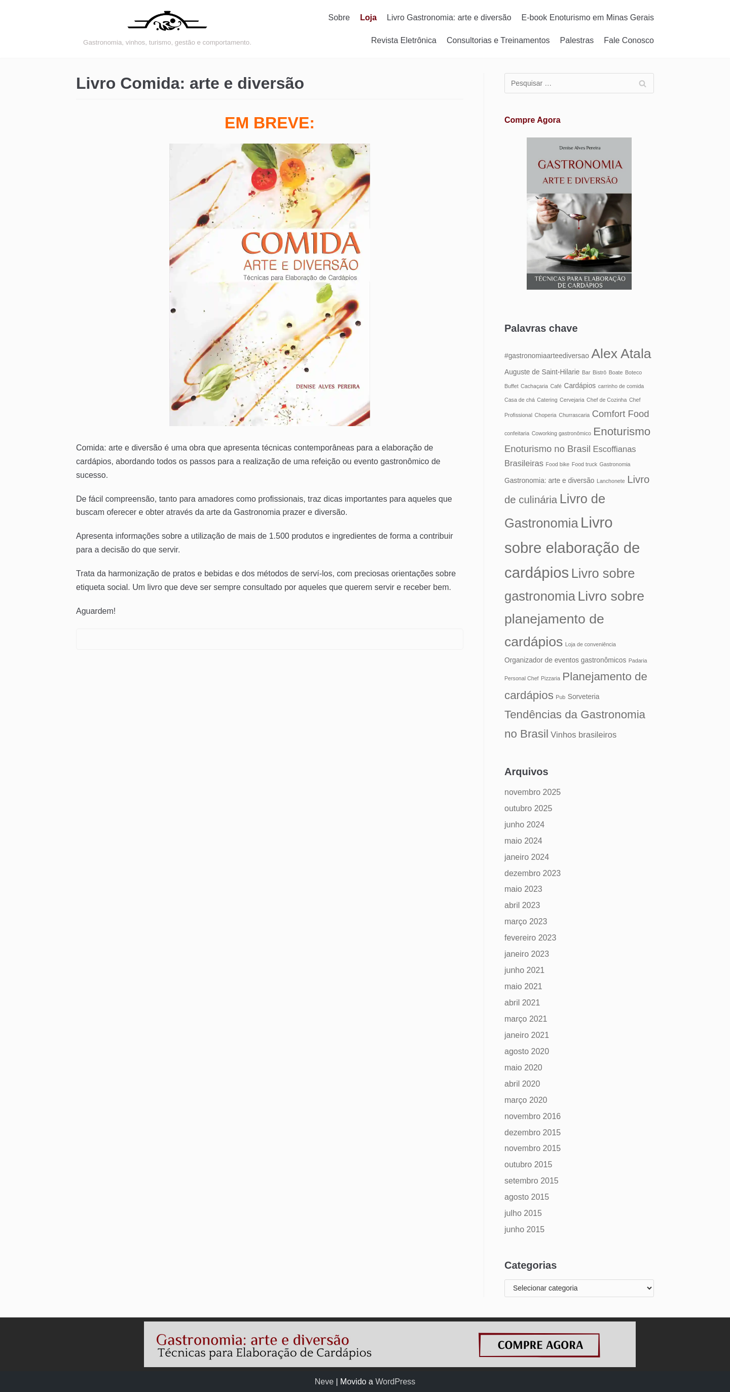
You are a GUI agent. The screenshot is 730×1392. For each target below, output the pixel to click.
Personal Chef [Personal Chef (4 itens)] (521, 678)
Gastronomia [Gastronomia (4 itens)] (615, 464)
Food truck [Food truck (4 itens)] (584, 464)
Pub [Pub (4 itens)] (560, 697)
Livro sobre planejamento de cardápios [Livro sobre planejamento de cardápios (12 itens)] (574, 618)
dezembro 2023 (532, 873)
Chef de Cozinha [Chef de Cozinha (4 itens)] (607, 400)
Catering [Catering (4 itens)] (547, 400)
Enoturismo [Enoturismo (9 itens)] (621, 431)
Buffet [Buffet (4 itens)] (511, 386)
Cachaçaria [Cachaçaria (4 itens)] (534, 386)
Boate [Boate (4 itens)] (616, 372)
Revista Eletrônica (403, 40)
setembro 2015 (531, 1180)
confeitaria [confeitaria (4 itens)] (516, 433)
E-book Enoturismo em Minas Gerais (588, 17)
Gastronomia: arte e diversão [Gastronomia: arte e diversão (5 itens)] (549, 480)
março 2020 (526, 1100)
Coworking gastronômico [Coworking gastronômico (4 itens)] (561, 433)
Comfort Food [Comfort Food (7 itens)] (620, 413)
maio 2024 (523, 841)
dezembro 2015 (532, 1132)
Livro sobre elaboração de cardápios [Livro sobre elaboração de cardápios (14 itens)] (572, 547)
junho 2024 (524, 824)
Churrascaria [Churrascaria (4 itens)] (574, 415)
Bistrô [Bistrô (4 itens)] (599, 372)
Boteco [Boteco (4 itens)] (633, 372)
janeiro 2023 (526, 954)
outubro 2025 (528, 808)
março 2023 (526, 921)
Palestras (577, 40)
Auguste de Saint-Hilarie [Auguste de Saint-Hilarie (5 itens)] (541, 372)
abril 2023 (522, 905)
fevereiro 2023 (530, 937)
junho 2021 (524, 970)
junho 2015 (524, 1229)
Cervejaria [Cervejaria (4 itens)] (572, 400)
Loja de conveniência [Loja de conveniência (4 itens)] (590, 644)
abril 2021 (522, 1002)
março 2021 (526, 1019)
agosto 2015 (526, 1197)
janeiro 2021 (526, 1035)
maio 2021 (523, 986)
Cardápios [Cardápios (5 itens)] (580, 386)
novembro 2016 (532, 1116)
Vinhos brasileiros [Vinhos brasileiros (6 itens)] (583, 734)
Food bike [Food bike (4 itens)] (557, 464)
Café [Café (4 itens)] (556, 386)
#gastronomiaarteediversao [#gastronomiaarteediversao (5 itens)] (546, 356)
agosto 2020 (526, 1051)
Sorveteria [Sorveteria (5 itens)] (584, 697)
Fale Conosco (629, 40)
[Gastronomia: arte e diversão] (167, 29)
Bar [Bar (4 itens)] (586, 372)
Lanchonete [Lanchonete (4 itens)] (611, 481)
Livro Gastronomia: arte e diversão (449, 17)
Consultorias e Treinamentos (498, 40)
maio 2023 (523, 889)
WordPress (395, 1381)
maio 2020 (523, 1067)
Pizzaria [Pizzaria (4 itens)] (550, 678)
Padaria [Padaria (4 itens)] (638, 660)
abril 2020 (522, 1084)
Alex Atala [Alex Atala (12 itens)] (621, 353)
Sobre (339, 17)
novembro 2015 (532, 1148)
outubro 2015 (528, 1164)
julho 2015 (523, 1213)
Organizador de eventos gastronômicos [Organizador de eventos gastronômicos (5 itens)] (565, 660)
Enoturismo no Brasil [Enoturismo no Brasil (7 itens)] (547, 448)
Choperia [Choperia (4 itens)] (546, 415)
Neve (324, 1381)
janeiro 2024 (526, 857)
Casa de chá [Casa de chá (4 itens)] (519, 400)
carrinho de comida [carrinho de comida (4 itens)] (621, 386)
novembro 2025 (532, 792)
